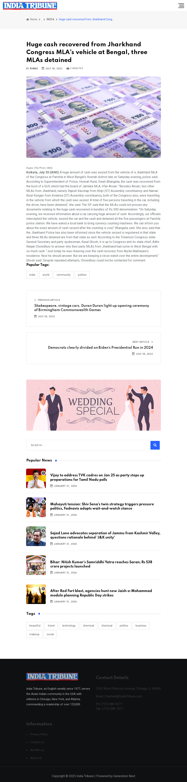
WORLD (46, 274)
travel (51, 625)
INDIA (50, 19)
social (50, 634)
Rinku (34, 68)
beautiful (34, 625)
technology (69, 625)
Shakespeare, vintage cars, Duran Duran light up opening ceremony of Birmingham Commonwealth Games (91, 308)
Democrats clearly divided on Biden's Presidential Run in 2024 (100, 347)
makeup (34, 634)
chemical (88, 625)
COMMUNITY (64, 274)
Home (31, 19)
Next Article (142, 342)
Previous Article (47, 300)
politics (124, 625)
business (141, 625)
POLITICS (82, 274)
